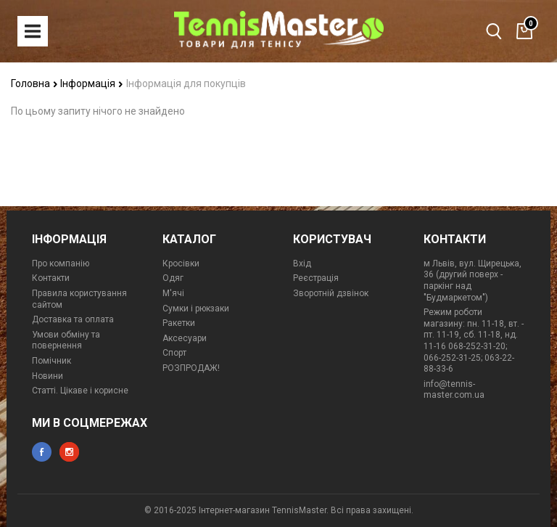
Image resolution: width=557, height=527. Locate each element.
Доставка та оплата (73, 319)
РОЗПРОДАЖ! (191, 368)
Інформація (91, 83)
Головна (34, 83)
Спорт (174, 353)
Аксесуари (184, 338)
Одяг (172, 278)
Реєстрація (316, 278)
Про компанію (60, 263)
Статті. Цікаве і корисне (80, 390)
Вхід (302, 263)
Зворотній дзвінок (330, 293)
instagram (69, 452)
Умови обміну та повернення (66, 340)
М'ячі (173, 293)
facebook (41, 452)
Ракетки (178, 323)
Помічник (51, 361)
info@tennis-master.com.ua (454, 390)
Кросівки (180, 263)
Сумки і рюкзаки (195, 308)
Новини (47, 376)
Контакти (51, 278)
